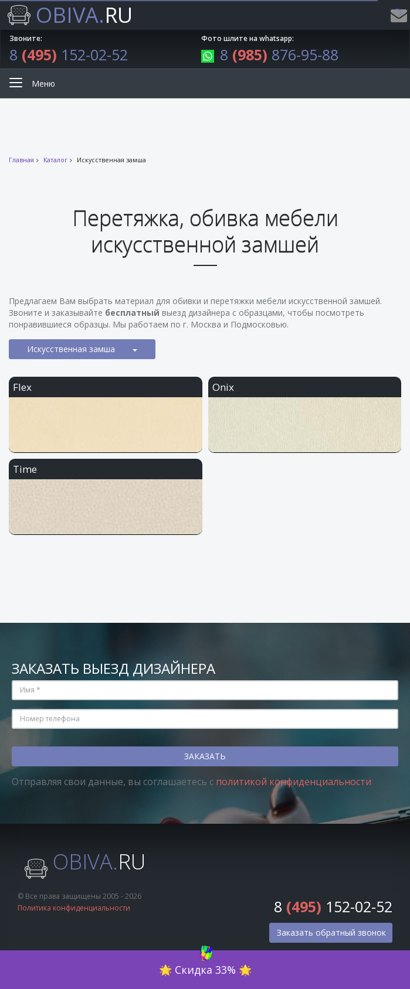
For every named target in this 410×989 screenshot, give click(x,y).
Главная (21, 160)
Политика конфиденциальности (74, 908)
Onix (223, 387)
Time (25, 469)
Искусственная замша (82, 348)
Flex (22, 387)
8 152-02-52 (68, 54)
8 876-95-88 (269, 54)
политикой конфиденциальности (293, 781)
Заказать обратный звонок (331, 932)
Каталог (55, 160)
